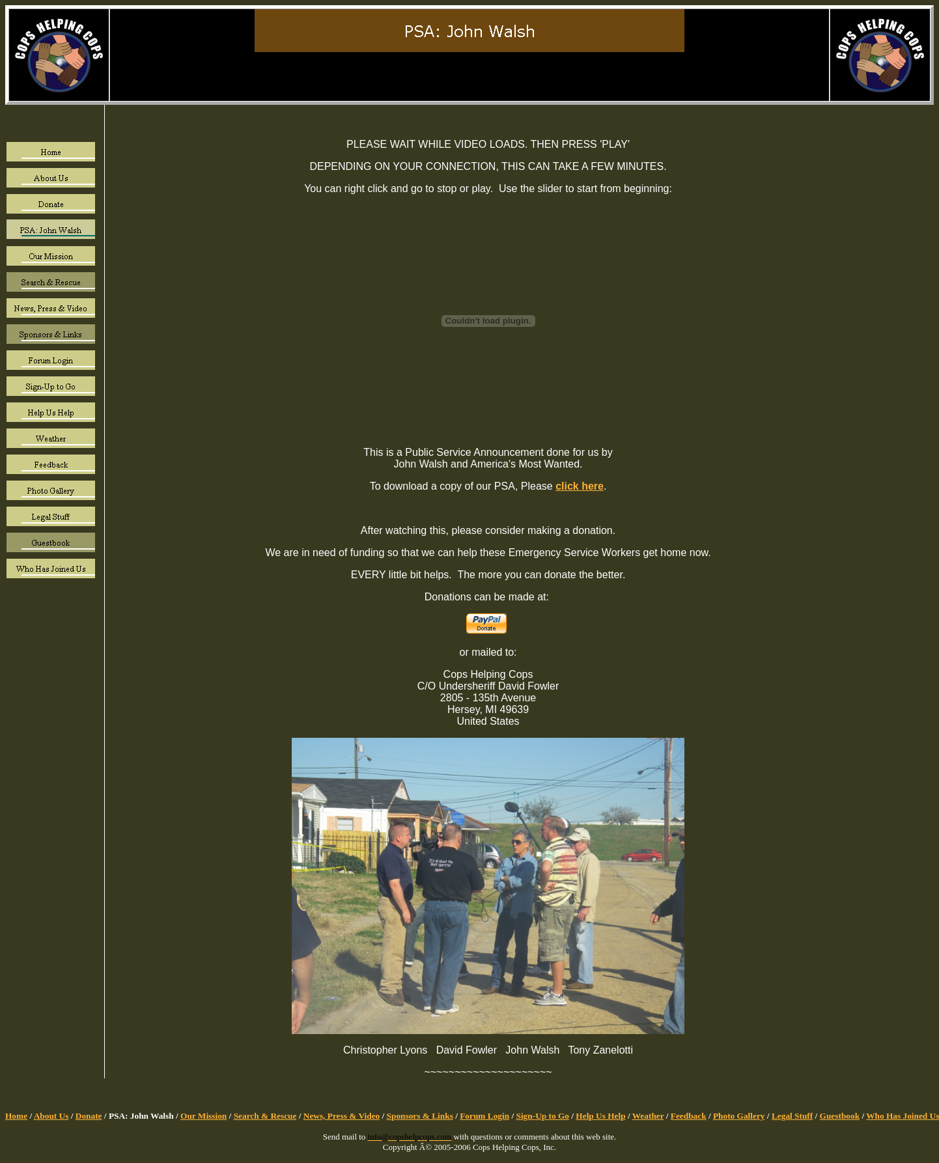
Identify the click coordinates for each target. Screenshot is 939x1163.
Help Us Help (600, 1116)
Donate (89, 1116)
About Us (51, 1116)
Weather (648, 1116)
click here (579, 486)
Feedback (689, 1116)
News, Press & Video (341, 1116)
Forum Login (484, 1116)
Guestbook (840, 1116)
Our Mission (203, 1116)
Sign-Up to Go (542, 1116)
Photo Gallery (739, 1116)
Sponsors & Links (420, 1116)
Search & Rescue (265, 1116)
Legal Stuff (792, 1116)
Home (16, 1116)
